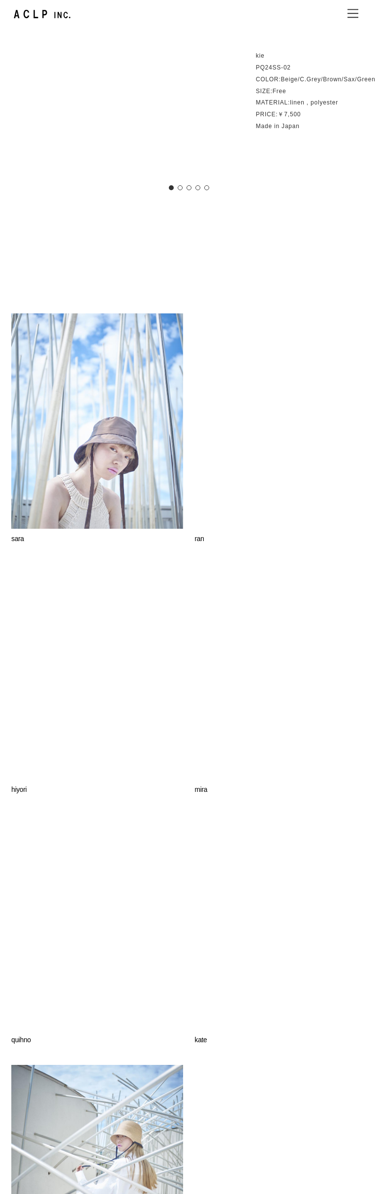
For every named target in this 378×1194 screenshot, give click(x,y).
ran (199, 539)
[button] (171, 187)
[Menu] (353, 13)
